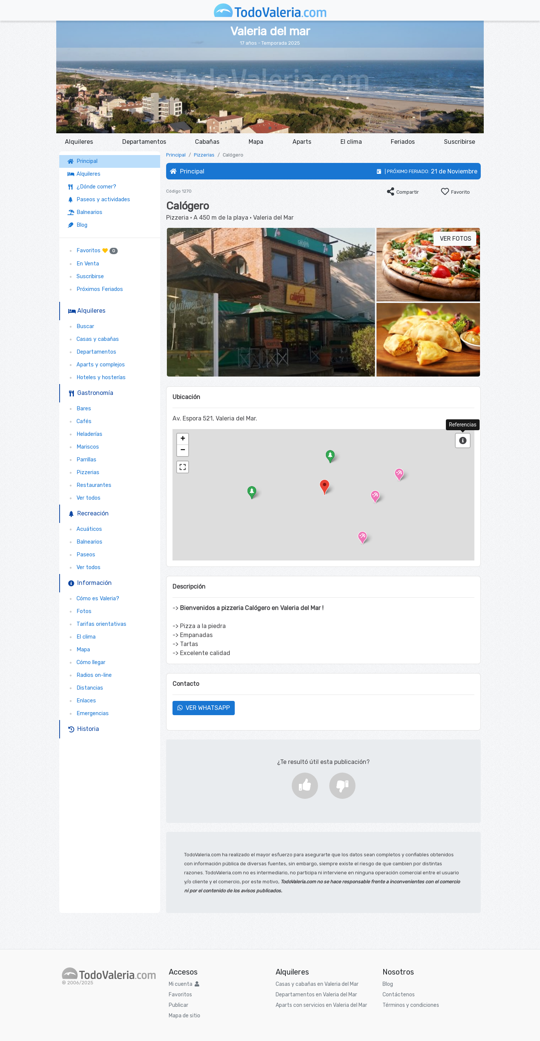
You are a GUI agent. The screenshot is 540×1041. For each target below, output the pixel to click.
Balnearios (85, 212)
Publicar (178, 1005)
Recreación (88, 513)
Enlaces (82, 701)
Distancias (85, 688)
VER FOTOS (454, 238)
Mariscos (83, 447)
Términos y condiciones (410, 1005)
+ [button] (182, 439)
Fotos (80, 611)
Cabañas (207, 141)
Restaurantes (89, 485)
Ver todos (84, 498)
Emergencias (88, 713)
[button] (270, 128)
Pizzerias (83, 472)
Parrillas (82, 459)
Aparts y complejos (96, 365)
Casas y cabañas (93, 339)
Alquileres (79, 141)
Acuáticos (85, 529)
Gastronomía (90, 392)
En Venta (83, 264)
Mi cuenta (184, 984)
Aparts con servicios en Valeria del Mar (321, 1005)
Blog (77, 225)
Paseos (81, 554)
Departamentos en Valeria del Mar (316, 994)
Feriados (403, 141)
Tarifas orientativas (97, 624)
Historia (83, 728)
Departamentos (144, 141)
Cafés (80, 421)
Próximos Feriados (95, 289)
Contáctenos (398, 994)
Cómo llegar (86, 662)
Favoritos (93, 250)
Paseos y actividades (99, 199)
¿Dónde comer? (92, 187)
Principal (84, 161)
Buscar (81, 326)
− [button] (182, 450)
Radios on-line (90, 675)
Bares (79, 408)
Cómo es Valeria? (93, 598)
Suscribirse (459, 141)
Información (90, 582)
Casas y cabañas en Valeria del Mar (317, 984)
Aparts (301, 141)
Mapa (256, 141)
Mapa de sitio (184, 1015)
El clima (351, 141)
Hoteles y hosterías (97, 377)
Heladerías (85, 434)
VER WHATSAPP (203, 707)
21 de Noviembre (454, 171)
